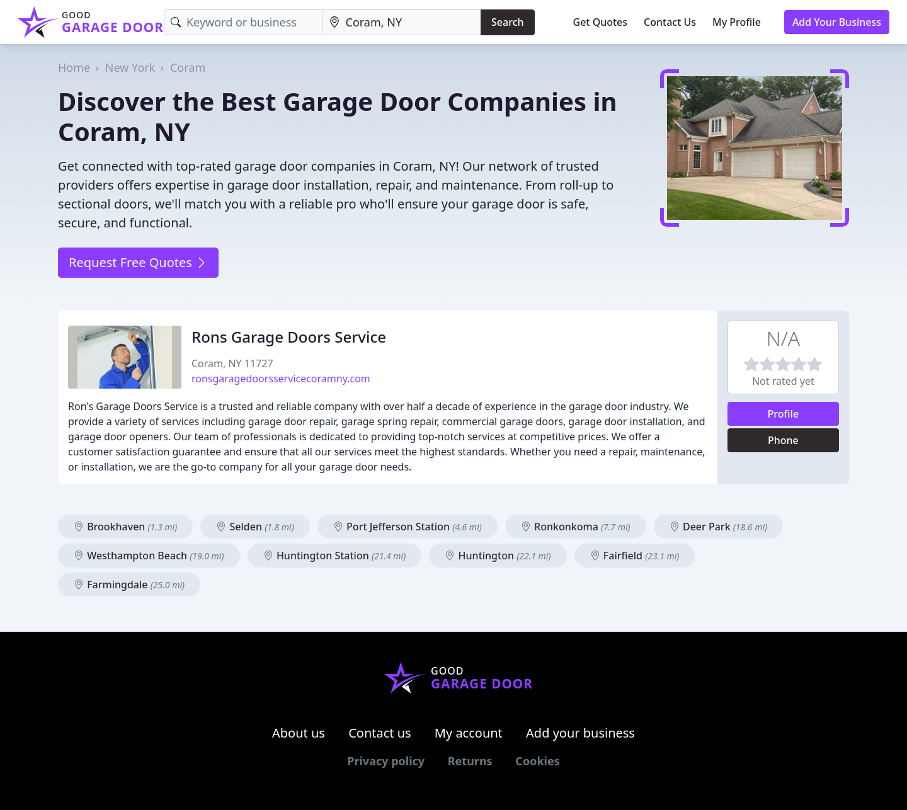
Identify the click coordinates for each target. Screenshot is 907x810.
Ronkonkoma (575, 526)
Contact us (379, 732)
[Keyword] (243, 22)
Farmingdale (129, 584)
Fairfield (635, 555)
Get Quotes (600, 22)
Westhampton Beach (149, 555)
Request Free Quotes (138, 262)
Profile (783, 414)
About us (298, 732)
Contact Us (670, 22)
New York (130, 67)
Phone (783, 440)
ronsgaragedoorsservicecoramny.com (280, 378)
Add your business (580, 732)
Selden (255, 526)
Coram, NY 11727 (232, 363)
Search (507, 22)
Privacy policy (386, 760)
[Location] (402, 22)
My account (469, 732)
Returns (470, 760)
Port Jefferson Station (407, 526)
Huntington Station (334, 555)
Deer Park (718, 526)
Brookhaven (125, 526)
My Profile (736, 22)
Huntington (497, 555)
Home (74, 67)
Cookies (537, 760)
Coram (187, 67)
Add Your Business (836, 22)
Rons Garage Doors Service (288, 336)
